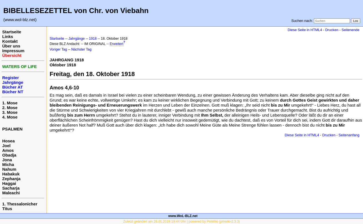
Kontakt (10, 41)
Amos (8, 150)
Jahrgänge (76, 39)
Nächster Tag (81, 49)
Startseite (11, 31)
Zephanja (11, 178)
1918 (93, 39)
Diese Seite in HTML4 (305, 30)
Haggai (9, 183)
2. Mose (9, 107)
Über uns (11, 46)
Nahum (9, 169)
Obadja (9, 155)
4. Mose (9, 117)
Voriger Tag (58, 49)
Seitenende (350, 30)
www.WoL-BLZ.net (182, 216)
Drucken (331, 30)
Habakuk (11, 174)
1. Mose (9, 102)
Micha (8, 164)
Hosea (8, 141)
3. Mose (9, 112)
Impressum (13, 50)
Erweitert (116, 44)
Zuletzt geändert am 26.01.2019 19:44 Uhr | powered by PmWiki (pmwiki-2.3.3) (181, 221)
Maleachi (11, 192)
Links (7, 36)
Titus (7, 208)
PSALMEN (12, 129)
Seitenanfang (349, 135)
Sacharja (11, 188)
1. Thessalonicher (19, 204)
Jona (7, 159)
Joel (6, 145)
